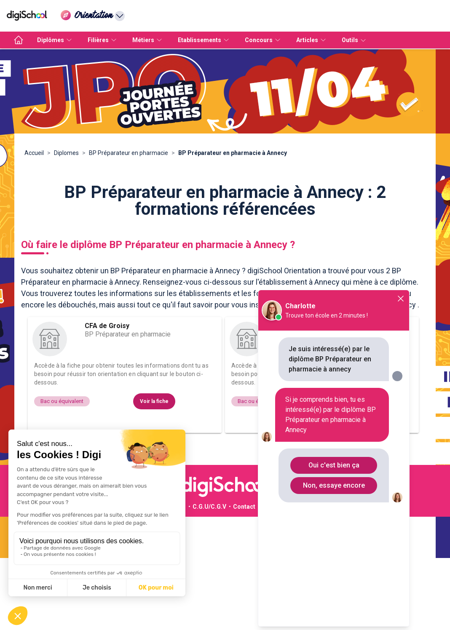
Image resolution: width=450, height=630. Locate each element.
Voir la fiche (154, 401)
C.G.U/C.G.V (209, 506)
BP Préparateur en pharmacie (128, 152)
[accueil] (18, 40)
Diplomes (66, 152)
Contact (244, 506)
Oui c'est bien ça (333, 465)
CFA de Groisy (107, 326)
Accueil (34, 152)
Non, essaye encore (334, 485)
